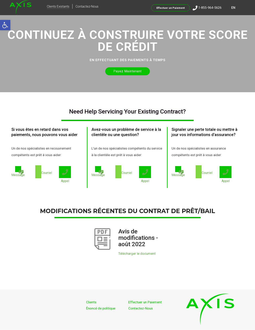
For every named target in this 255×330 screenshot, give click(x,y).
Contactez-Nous (87, 6)
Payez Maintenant (127, 71)
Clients (91, 302)
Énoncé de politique (100, 308)
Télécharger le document (137, 254)
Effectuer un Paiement (170, 7)
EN (233, 8)
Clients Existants (58, 6)
